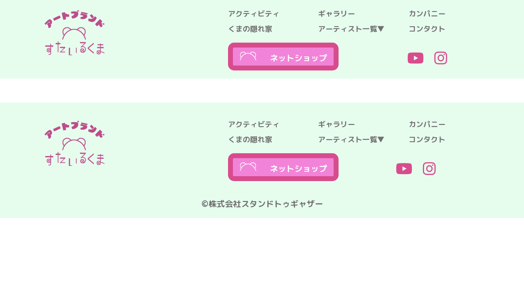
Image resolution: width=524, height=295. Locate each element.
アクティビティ (254, 14)
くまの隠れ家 (250, 29)
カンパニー (427, 14)
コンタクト (427, 29)
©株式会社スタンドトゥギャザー (262, 203)
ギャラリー (336, 14)
